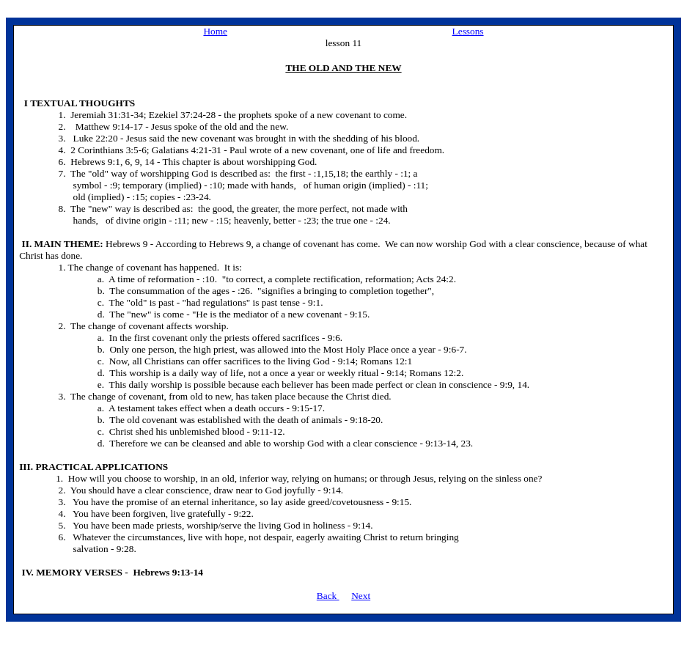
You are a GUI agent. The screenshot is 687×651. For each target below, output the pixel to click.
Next (360, 595)
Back (328, 595)
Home (215, 31)
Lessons (468, 31)
